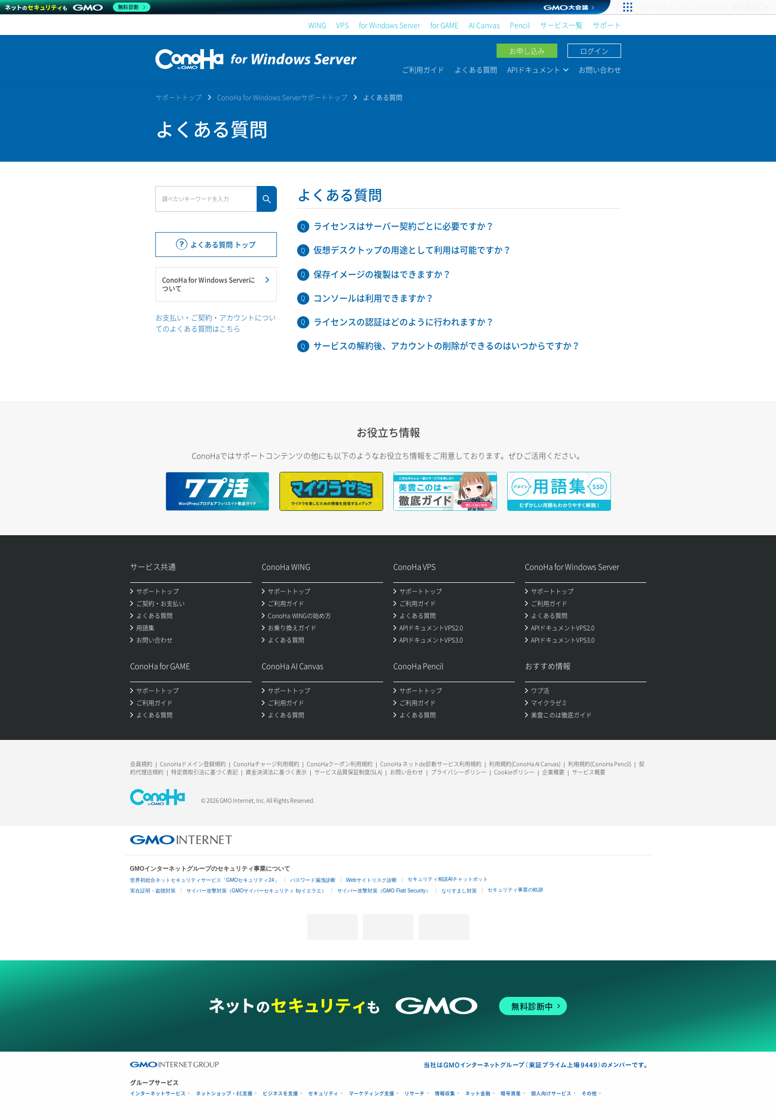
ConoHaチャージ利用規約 (266, 764)
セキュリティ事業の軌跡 (515, 889)
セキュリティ (323, 1093)
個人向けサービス (551, 1093)
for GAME (444, 25)
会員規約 (141, 764)
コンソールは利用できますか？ (373, 297)
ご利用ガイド (423, 69)
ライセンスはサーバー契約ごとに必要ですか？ (403, 225)
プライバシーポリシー (458, 772)
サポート (607, 25)
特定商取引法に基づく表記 (204, 772)
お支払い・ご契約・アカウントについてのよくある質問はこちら (215, 322)
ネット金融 (478, 1093)
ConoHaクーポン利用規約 (340, 764)
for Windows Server (389, 25)
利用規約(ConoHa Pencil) (599, 764)
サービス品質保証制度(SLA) (348, 772)
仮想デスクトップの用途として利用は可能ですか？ (412, 249)
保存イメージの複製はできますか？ (382, 274)
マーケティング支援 (371, 1093)
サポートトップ (178, 97)
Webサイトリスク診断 (371, 880)
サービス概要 (588, 772)
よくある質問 (476, 69)
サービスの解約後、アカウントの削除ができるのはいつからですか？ (446, 345)
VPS (342, 25)
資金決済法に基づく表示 (276, 772)
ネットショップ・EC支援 (224, 1093)
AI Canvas (484, 25)
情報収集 (445, 1093)
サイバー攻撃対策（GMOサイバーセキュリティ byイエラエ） (256, 890)
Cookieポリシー (514, 772)
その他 (589, 1093)
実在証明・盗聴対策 (153, 890)
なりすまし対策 (459, 890)
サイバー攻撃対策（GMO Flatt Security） (384, 890)
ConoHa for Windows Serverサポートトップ (282, 97)
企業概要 (553, 772)
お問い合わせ (600, 69)
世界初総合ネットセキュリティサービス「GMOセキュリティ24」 (204, 880)
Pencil (520, 25)
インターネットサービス (158, 1093)
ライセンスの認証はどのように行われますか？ (403, 321)
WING (317, 25)
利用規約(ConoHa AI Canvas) (524, 764)
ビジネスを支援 (280, 1093)
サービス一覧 (561, 25)
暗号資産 (511, 1093)
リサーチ (414, 1093)
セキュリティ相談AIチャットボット (447, 879)
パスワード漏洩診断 (313, 880)
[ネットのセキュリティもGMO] (78, 7)
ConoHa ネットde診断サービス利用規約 (430, 764)
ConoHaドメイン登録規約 (193, 764)
